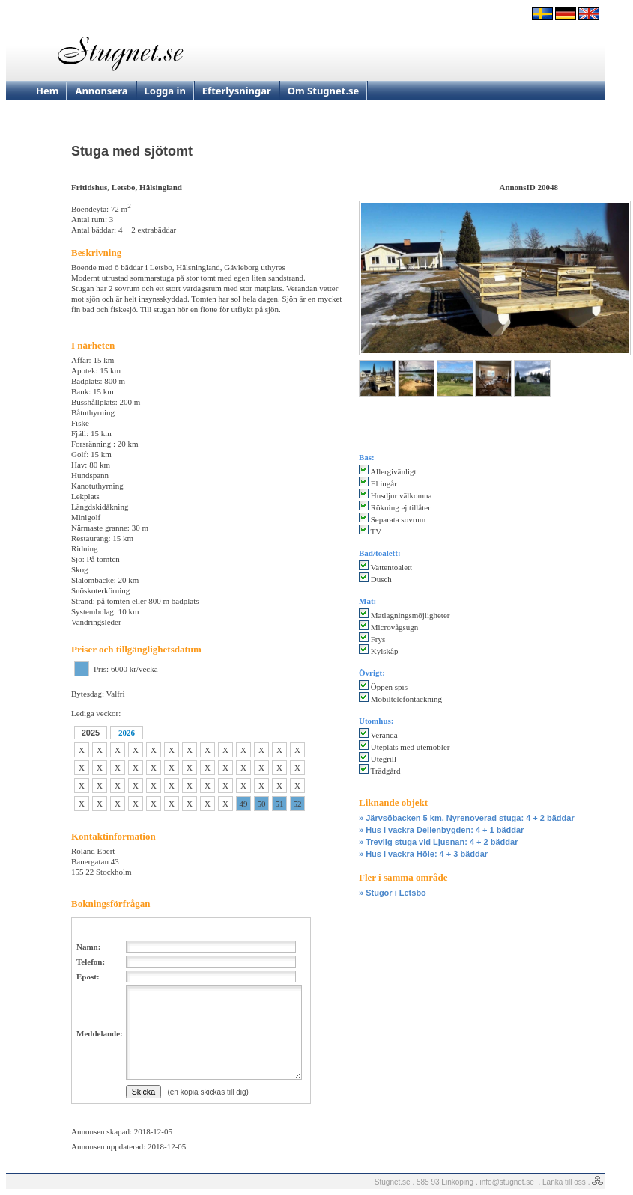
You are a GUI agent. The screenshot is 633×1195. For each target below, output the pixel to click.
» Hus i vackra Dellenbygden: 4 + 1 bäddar (441, 829)
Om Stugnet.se (324, 90)
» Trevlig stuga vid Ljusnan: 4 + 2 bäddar (438, 841)
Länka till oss (564, 1182)
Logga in (165, 90)
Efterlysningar (236, 90)
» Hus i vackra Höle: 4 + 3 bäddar (423, 853)
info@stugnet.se (507, 1182)
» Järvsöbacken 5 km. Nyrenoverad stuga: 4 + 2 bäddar (467, 817)
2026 (126, 732)
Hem (47, 90)
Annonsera (101, 90)
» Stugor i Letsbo (392, 892)
